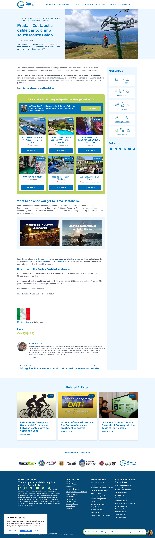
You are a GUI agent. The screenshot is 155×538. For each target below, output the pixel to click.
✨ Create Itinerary (90, 108)
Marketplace (49, 4)
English (126, 4)
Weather (114, 4)
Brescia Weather (120, 510)
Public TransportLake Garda (72, 495)
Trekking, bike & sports (44, 20)
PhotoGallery (101, 4)
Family (93, 501)
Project (89, 4)
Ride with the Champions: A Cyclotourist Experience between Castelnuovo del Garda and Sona (35, 426)
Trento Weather (120, 513)
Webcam (69, 507)
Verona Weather (120, 507)
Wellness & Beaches (97, 508)
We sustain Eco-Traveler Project (102, 487)
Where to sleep (122, 83)
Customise (12, 531)
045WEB (71, 532)
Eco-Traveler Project (98, 482)
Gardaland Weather (121, 505)
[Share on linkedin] (24, 333)
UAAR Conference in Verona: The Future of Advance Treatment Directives (77, 425)
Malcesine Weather (121, 492)
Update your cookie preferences (55, 532)
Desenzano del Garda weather (125, 502)
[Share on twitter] (21, 333)
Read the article (25, 434)
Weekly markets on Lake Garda (76, 492)
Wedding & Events (122, 122)
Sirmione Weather (121, 500)
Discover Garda (65, 4)
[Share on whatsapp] (30, 333)
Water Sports (95, 506)
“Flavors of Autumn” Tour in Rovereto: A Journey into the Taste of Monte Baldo (118, 425)
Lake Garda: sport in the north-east (33, 18)
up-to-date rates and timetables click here (37, 88)
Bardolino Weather (121, 497)
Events (78, 4)
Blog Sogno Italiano (24, 322)
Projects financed (97, 485)
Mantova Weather (121, 515)
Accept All (38, 531)
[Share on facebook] (18, 333)
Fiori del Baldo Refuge (40, 261)
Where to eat (122, 95)
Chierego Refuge (62, 261)
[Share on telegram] (33, 333)
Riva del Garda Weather (123, 489)
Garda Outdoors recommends (101, 513)
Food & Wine (122, 134)
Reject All (26, 531)
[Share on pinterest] (27, 333)
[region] (25, 525)
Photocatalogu (71, 484)
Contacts (69, 486)
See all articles (34, 358)
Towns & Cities (96, 493)
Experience (122, 109)
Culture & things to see (99, 498)
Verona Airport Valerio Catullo (71, 500)
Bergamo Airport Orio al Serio (72, 504)
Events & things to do (98, 495)
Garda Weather (120, 495)
